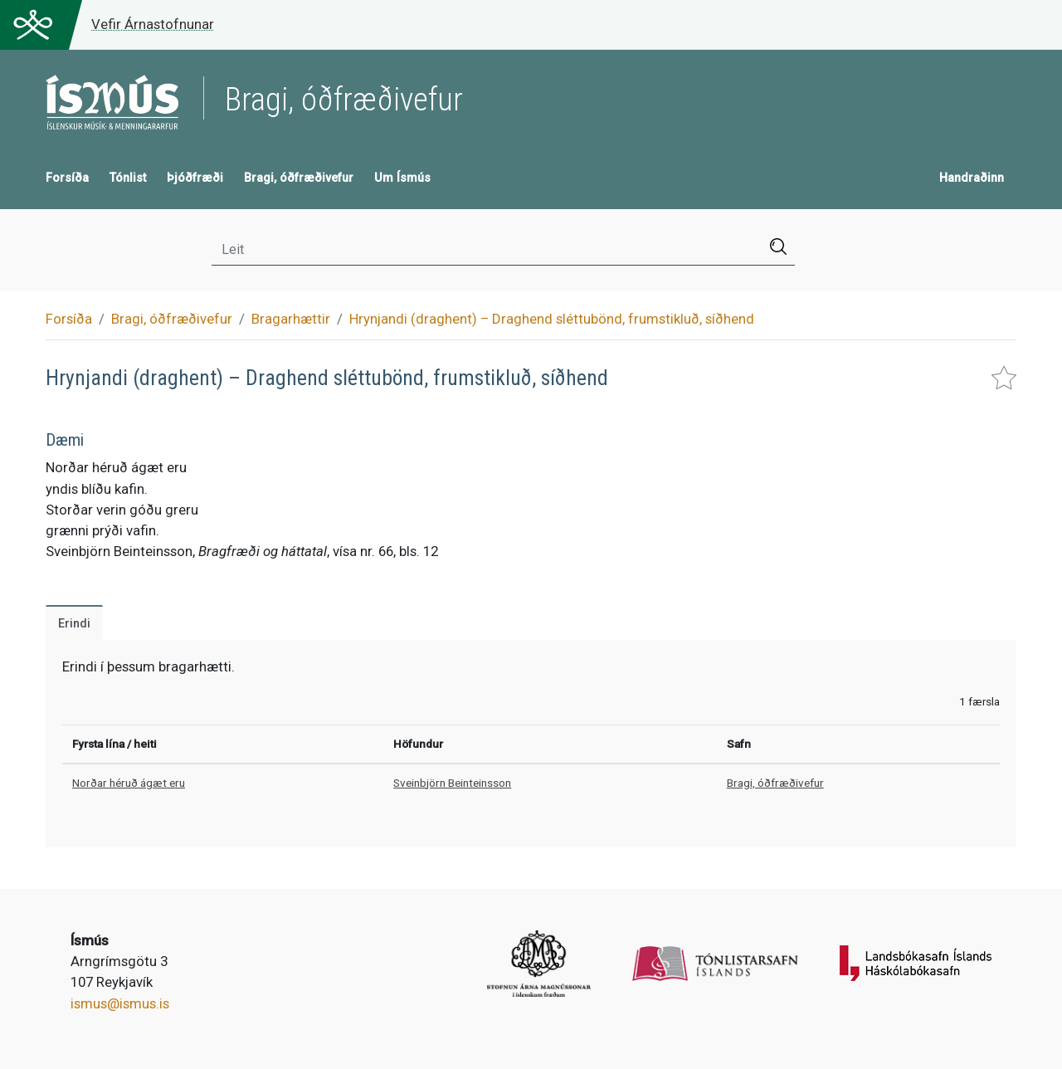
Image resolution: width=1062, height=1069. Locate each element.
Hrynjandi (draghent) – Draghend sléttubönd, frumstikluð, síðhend (551, 318)
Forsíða (67, 178)
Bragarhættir (290, 318)
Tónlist (128, 178)
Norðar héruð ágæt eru (128, 782)
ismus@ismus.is (120, 1003)
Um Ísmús (402, 178)
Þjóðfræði (195, 178)
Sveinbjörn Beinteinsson (452, 782)
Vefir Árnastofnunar (152, 24)
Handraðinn (971, 178)
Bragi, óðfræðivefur (298, 178)
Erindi (74, 624)
